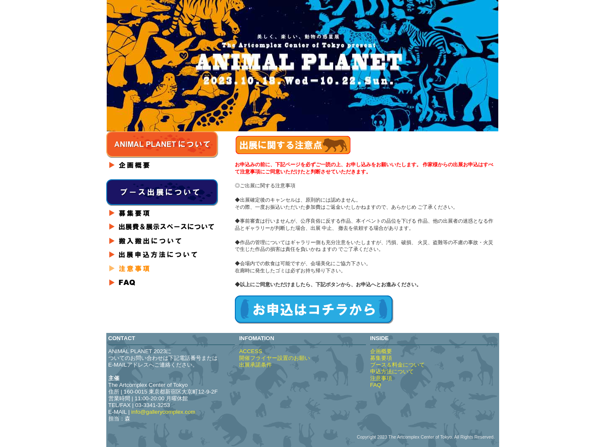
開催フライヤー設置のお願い (274, 358)
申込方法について (392, 371)
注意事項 (381, 378)
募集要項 (381, 358)
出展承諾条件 (255, 365)
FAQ (375, 385)
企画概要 (381, 351)
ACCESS (250, 351)
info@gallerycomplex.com (163, 412)
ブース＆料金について (397, 365)
